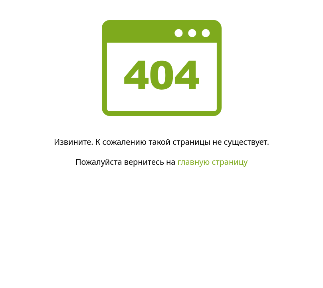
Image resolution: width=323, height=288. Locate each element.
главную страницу (213, 161)
